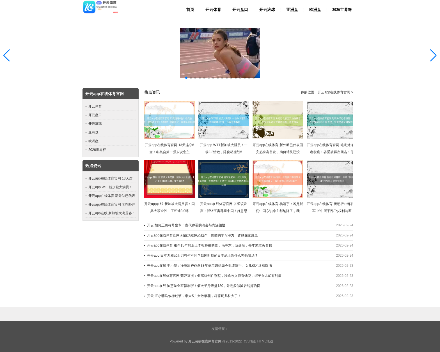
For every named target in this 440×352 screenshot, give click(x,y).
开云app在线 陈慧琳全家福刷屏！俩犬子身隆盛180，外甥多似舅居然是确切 (203, 286)
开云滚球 (267, 10)
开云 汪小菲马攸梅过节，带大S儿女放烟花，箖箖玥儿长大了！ (194, 296)
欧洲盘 (315, 10)
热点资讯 (152, 92)
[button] (433, 55)
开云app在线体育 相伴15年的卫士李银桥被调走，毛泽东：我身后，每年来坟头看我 (209, 245)
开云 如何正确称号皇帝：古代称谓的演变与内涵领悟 (186, 225)
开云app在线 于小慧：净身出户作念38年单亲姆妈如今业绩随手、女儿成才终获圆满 (209, 266)
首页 (190, 10)
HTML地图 (265, 341)
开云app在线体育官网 (334, 92)
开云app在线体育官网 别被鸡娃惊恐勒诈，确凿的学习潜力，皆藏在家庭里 (202, 235)
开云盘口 (240, 10)
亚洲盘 (292, 10)
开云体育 (213, 10)
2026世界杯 (342, 10)
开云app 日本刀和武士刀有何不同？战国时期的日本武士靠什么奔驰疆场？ (202, 255)
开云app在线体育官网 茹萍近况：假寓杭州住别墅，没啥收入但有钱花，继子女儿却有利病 (214, 276)
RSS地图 (249, 341)
